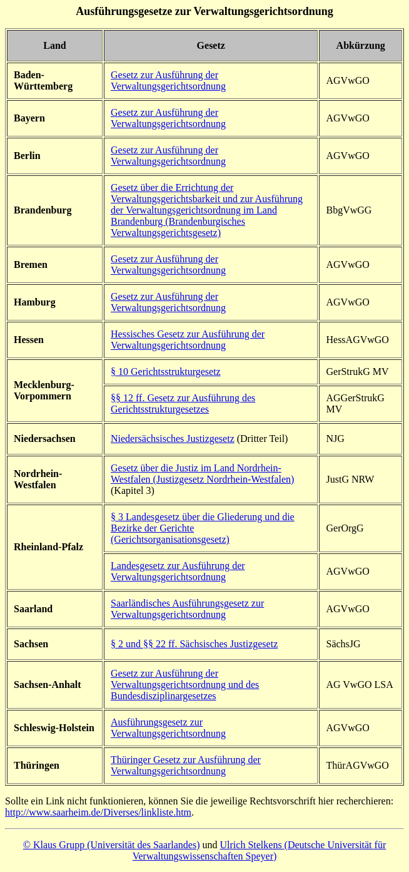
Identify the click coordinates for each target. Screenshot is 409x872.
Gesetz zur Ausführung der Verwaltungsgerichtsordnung (168, 80)
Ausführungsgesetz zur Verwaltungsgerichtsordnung (168, 728)
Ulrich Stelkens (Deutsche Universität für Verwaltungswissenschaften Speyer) (259, 850)
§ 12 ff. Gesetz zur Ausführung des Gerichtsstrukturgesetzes (183, 403)
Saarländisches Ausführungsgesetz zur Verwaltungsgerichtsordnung (187, 609)
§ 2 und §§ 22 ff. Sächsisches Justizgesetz (194, 644)
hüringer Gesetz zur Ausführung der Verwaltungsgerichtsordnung (186, 765)
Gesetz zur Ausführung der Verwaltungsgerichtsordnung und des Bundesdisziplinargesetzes (185, 684)
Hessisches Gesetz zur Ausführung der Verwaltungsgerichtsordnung (188, 340)
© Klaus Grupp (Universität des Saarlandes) (111, 844)
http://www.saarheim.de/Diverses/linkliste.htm (98, 812)
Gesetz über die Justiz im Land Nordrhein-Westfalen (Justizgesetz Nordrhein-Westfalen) (202, 474)
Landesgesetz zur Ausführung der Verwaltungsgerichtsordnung (178, 571)
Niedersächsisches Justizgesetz (173, 438)
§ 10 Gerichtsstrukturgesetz (166, 371)
